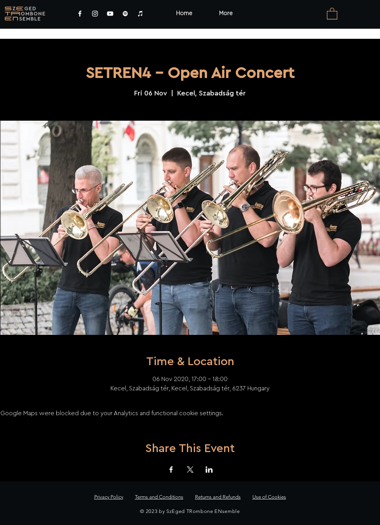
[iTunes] (140, 13)
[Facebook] (80, 13)
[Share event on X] (190, 469)
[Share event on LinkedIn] (209, 469)
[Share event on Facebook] (171, 469)
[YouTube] (110, 13)
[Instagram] (95, 13)
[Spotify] (125, 13)
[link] (332, 13)
